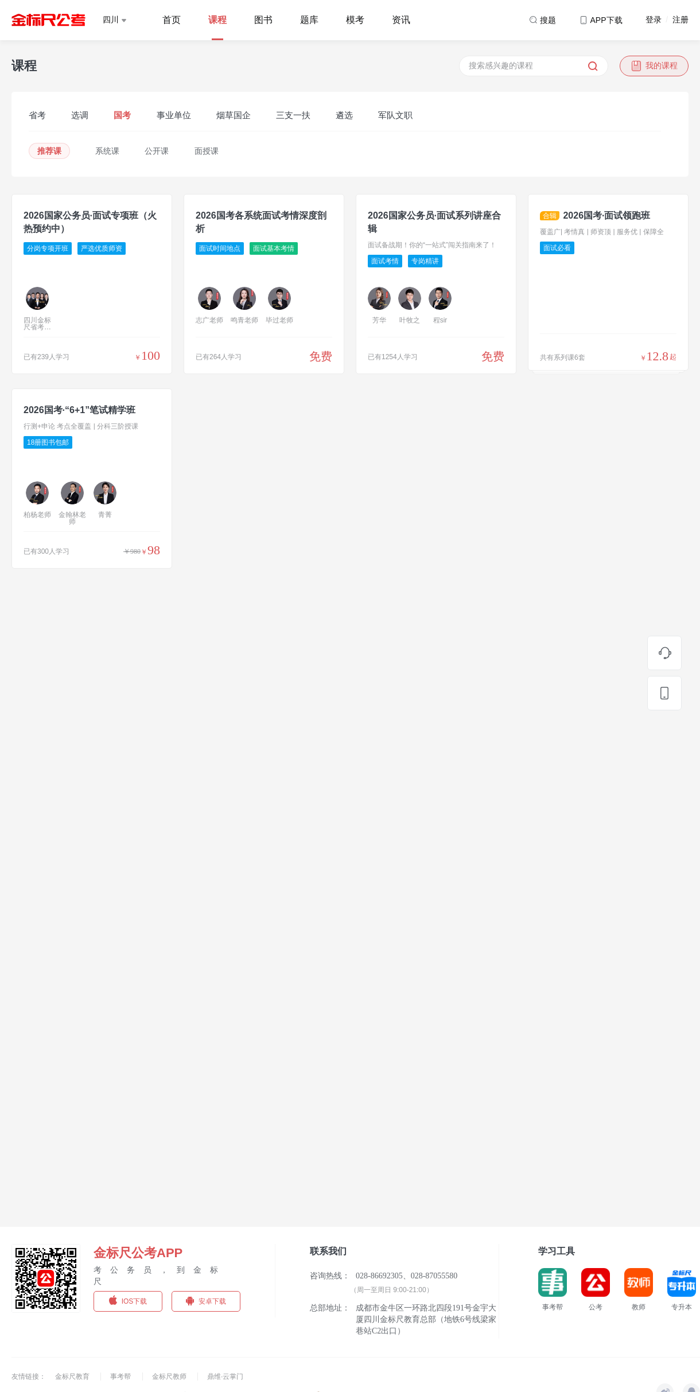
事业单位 (174, 115)
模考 (355, 20)
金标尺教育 (73, 1376)
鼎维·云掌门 (225, 1376)
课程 (217, 20)
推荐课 (49, 150)
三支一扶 (293, 115)
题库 (309, 20)
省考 (37, 115)
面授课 (207, 150)
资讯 (401, 20)
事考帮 (121, 1376)
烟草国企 (233, 115)
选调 (79, 115)
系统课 (107, 150)
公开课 (157, 150)
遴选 (344, 115)
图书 (263, 20)
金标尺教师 (170, 1376)
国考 (122, 115)
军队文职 (395, 115)
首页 (171, 20)
